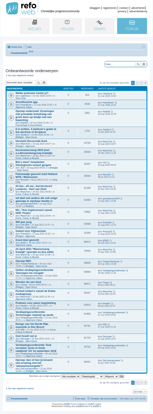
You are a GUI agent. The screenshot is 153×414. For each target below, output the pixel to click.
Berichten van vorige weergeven (54, 376)
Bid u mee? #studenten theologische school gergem (33, 164)
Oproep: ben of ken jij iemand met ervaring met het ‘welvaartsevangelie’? (34, 362)
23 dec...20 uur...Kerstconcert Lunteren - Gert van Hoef (34, 188)
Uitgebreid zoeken (143, 64)
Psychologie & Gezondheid (29, 125)
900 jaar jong (24, 221)
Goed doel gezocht (27, 239)
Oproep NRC (23, 260)
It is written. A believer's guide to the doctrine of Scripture (36, 131)
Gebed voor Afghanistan (31, 230)
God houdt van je (26, 335)
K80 (23, 329)
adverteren (138, 8)
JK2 (22, 168)
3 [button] (141, 83)
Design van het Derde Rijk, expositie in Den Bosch (32, 325)
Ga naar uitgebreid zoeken (21, 75)
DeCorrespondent (29, 368)
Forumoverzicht (19, 398)
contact (123, 8)
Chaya (24, 284)
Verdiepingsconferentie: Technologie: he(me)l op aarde (34, 313)
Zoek (138, 64)
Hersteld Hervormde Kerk (31, 141)
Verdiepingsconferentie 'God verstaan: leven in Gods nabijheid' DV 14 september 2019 (36, 347)
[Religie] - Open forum (26, 137)
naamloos (25, 96)
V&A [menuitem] (29, 47)
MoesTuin (25, 144)
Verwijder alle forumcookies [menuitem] (103, 398)
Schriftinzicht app (27, 102)
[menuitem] (31, 51)
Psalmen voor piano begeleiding (36, 302)
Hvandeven (26, 105)
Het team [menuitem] (81, 398)
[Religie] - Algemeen (25, 146)
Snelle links (16, 47)
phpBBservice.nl (83, 406)
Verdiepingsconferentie (32, 275)
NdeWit (24, 123)
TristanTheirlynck (29, 263)
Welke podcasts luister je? (32, 93)
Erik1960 (25, 224)
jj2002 (23, 242)
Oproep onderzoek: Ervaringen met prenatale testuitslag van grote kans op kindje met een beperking (35, 116)
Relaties (30, 206)
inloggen (95, 8)
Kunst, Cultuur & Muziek (27, 158)
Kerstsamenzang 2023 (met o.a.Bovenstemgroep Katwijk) (34, 152)
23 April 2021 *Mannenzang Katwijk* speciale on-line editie (35, 250)
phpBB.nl (97, 406)
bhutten (24, 305)
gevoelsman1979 (29, 204)
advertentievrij (138, 11)
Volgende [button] (145, 83)
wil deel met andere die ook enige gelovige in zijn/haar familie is (36, 200)
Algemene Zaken (24, 107)
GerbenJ (25, 135)
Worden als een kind (28, 281)
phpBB (66, 404)
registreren (110, 8)
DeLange (25, 338)
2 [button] (137, 83)
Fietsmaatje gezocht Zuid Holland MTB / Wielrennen (36, 176)
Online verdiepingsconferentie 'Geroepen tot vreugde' (34, 271)
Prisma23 (25, 233)
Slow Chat (21, 98)
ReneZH (25, 180)
